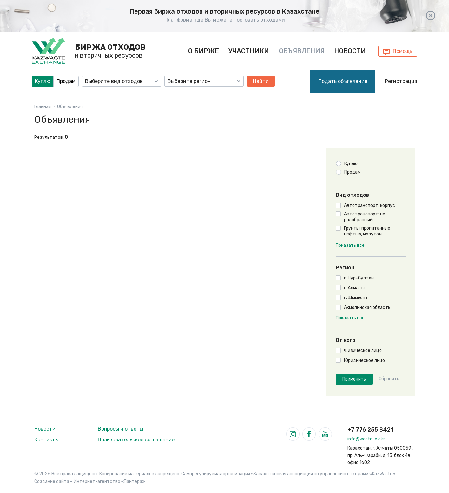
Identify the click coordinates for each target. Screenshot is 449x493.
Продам (66, 81)
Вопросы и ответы (120, 429)
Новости (350, 50)
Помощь (402, 51)
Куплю (42, 81)
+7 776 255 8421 (370, 429)
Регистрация (401, 81)
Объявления (302, 50)
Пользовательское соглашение (136, 440)
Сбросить (389, 379)
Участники (248, 50)
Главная (42, 106)
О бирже (203, 50)
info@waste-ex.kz (366, 439)
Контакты (46, 440)
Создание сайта (51, 481)
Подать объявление (342, 81)
